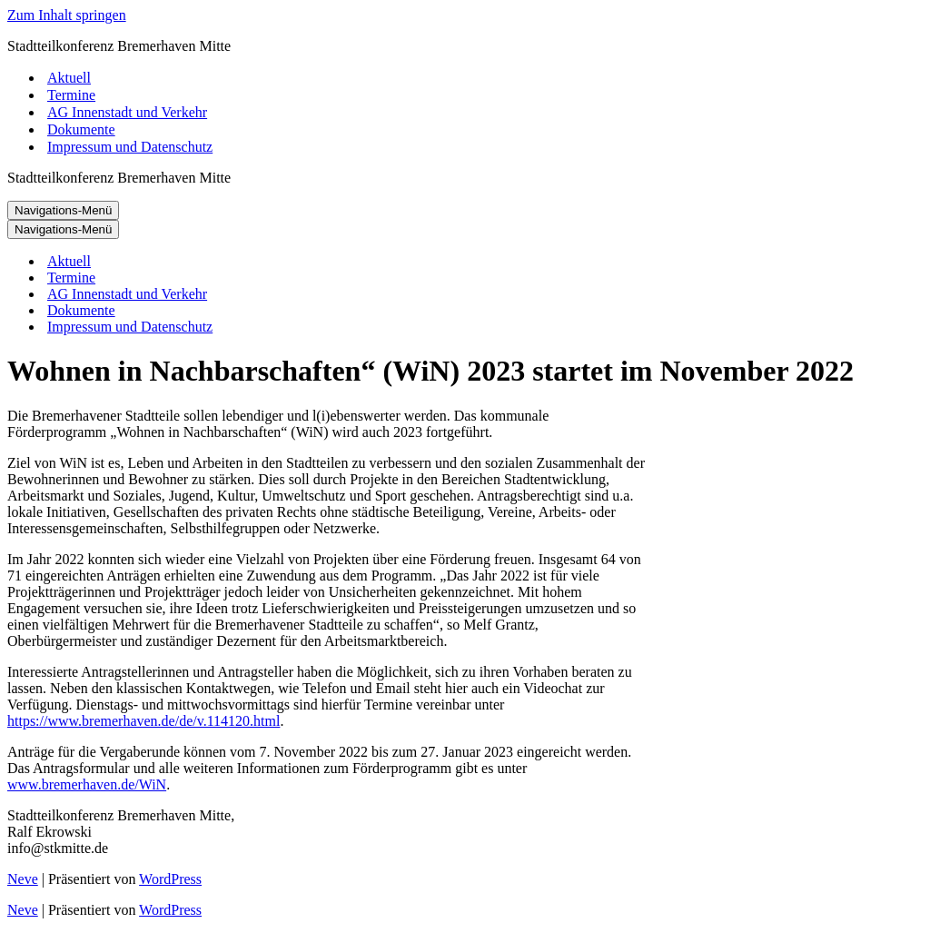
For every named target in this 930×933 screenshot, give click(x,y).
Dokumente (81, 129)
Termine (71, 95)
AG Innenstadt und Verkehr (127, 112)
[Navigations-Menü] (63, 210)
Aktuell (69, 77)
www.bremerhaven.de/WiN (86, 784)
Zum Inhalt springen (66, 15)
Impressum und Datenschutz (130, 146)
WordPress (170, 879)
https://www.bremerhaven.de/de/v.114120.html (143, 721)
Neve (22, 879)
